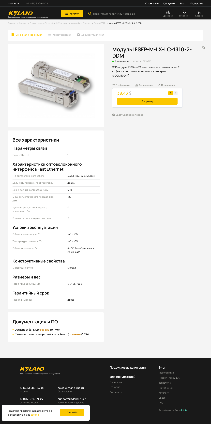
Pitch (184, 410)
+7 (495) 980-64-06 (37, 3)
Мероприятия (166, 372)
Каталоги (164, 392)
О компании (152, 3)
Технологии (165, 382)
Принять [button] (72, 412)
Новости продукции (169, 377)
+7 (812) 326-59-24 (31, 399)
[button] (72, 13)
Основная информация (29, 34)
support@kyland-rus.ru (72, 399)
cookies (35, 414)
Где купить (169, 3)
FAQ (161, 402)
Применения (166, 387)
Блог (183, 3)
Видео (162, 397)
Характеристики (62, 34)
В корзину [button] (147, 101)
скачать (44, 329)
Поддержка (196, 3)
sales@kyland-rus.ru (71, 388)
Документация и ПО (92, 34)
